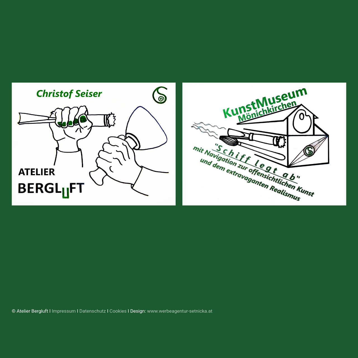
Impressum (64, 311)
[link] (94, 144)
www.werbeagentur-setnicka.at (179, 311)
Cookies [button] (118, 311)
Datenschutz (93, 311)
